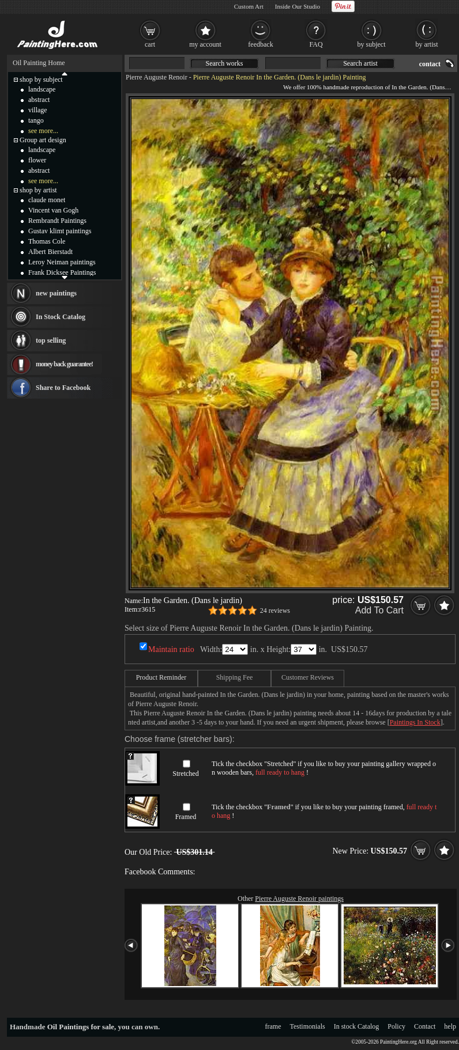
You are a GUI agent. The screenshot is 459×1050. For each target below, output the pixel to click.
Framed (186, 817)
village (37, 110)
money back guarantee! (64, 364)
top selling (51, 340)
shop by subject (41, 79)
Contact (424, 1026)
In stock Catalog (356, 1026)
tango (36, 120)
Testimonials (307, 1026)
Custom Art (249, 6)
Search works (224, 63)
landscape (41, 89)
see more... (43, 131)
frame (273, 1026)
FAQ (315, 44)
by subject (372, 44)
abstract (39, 100)
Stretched (185, 774)
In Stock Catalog (60, 317)
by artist (427, 44)
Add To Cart (379, 610)
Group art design (43, 140)
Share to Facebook (63, 388)
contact (430, 64)
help (450, 1026)
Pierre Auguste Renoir (156, 77)
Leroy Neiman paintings (62, 262)
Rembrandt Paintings (57, 221)
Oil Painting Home (39, 63)
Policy (396, 1026)
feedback (260, 44)
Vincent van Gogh (53, 210)
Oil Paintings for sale (80, 1026)
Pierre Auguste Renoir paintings (299, 898)
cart (150, 44)
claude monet (46, 200)
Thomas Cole (46, 241)
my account (205, 44)
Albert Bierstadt (50, 252)
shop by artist (38, 190)
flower (37, 160)
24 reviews (275, 611)
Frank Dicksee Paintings (62, 272)
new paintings (56, 293)
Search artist (360, 63)
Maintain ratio (171, 649)
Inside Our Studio (297, 6)
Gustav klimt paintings (59, 231)
